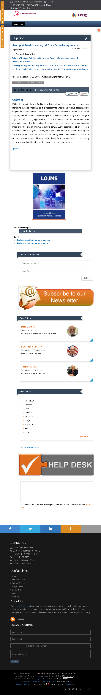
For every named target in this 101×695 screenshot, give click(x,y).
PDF (83, 93)
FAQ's (13, 593)
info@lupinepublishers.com (25, 563)
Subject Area (16, 586)
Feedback (17, 619)
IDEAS (26, 432)
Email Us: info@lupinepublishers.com (26, 2)
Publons (27, 412)
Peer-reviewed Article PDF (47, 90)
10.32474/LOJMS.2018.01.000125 (29, 82)
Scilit (26, 408)
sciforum (28, 424)
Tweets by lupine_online (30, 447)
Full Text (70, 93)
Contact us (16, 590)
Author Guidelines (19, 583)
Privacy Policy (69, 685)
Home (14, 576)
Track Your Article (29, 254)
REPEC (27, 428)
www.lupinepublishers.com (24, 685)
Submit (87, 278)
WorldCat (28, 416)
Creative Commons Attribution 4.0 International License (38, 682)
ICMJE (26, 420)
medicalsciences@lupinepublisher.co (31, 243)
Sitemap (14, 597)
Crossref (27, 404)
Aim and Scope (17, 580)
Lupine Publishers (22, 606)
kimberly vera (29, 231)
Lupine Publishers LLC (44, 679)
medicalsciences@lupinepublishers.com (32, 240)
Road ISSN (28, 400)
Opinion (15, 148)
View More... (84, 436)
